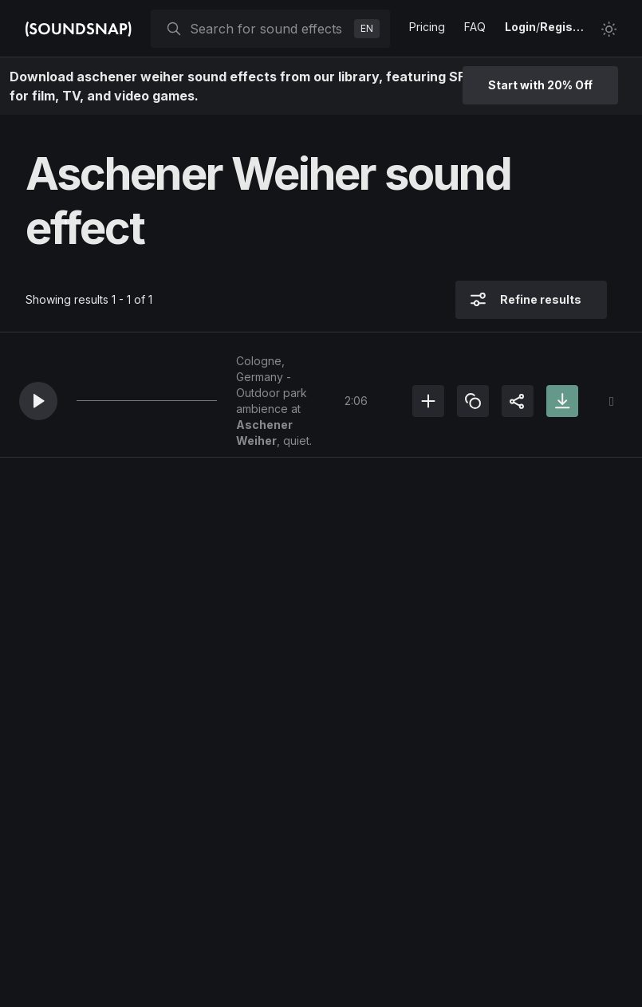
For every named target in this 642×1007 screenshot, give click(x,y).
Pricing (427, 26)
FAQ (475, 26)
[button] (38, 401)
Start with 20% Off (540, 85)
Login (520, 26)
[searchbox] (269, 28)
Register (564, 26)
